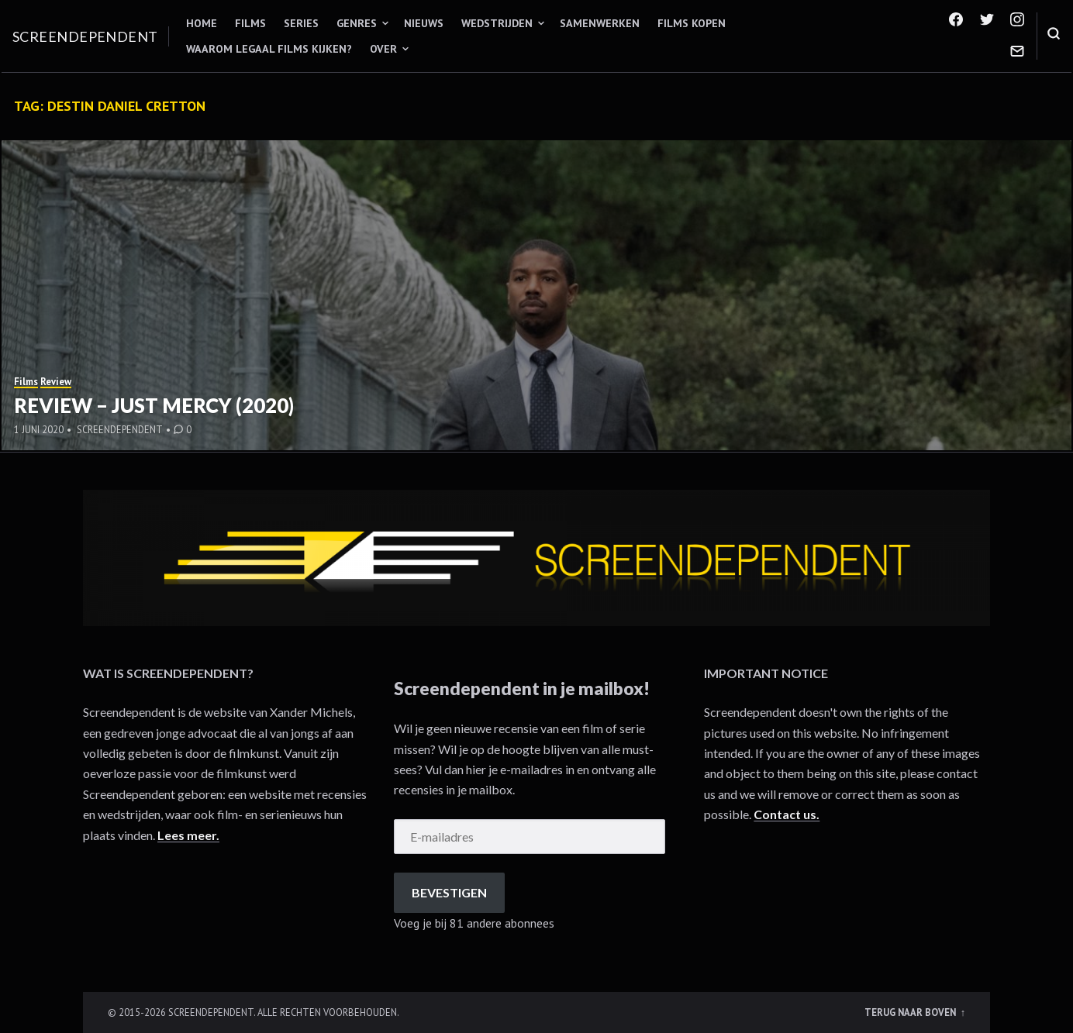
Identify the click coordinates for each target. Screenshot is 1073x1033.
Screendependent (85, 36)
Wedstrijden (497, 23)
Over (383, 49)
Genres (356, 23)
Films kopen (691, 23)
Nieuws (423, 23)
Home (201, 23)
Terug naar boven (911, 1012)
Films (250, 23)
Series (301, 23)
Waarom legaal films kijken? (269, 49)
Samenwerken (600, 23)
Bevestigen (449, 892)
